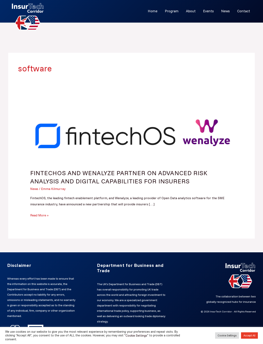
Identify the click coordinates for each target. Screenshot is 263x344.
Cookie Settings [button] (227, 335)
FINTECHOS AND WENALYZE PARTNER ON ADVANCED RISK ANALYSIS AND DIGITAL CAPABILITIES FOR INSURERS (119, 177)
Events (209, 11)
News (226, 11)
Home (155, 11)
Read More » (39, 214)
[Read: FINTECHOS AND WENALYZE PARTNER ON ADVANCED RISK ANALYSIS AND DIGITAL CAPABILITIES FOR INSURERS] (131, 133)
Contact (243, 11)
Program (173, 11)
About (192, 11)
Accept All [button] (249, 335)
